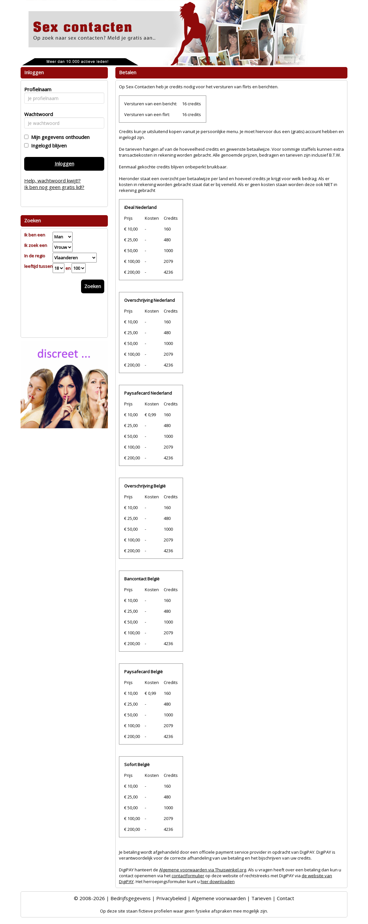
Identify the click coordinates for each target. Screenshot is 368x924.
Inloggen (64, 163)
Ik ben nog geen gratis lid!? (54, 187)
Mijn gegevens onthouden (59, 137)
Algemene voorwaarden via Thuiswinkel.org (202, 870)
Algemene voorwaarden (219, 898)
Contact (285, 898)
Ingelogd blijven (47, 145)
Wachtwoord (36, 114)
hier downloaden (218, 881)
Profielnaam (36, 89)
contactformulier (188, 876)
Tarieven (261, 898)
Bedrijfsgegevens (130, 898)
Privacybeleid (171, 898)
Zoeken (92, 286)
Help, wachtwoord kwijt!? (52, 180)
